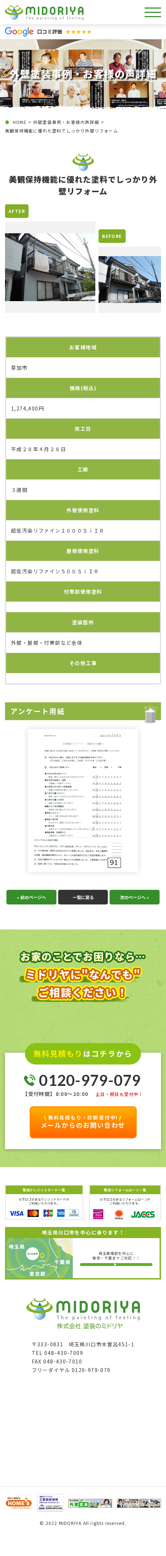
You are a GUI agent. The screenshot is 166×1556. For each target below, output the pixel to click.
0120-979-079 (90, 1101)
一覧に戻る (83, 918)
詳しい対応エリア (118, 1285)
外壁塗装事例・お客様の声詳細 (66, 122)
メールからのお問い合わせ (83, 1143)
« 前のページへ (31, 918)
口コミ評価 (64, 31)
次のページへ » (135, 918)
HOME (19, 122)
